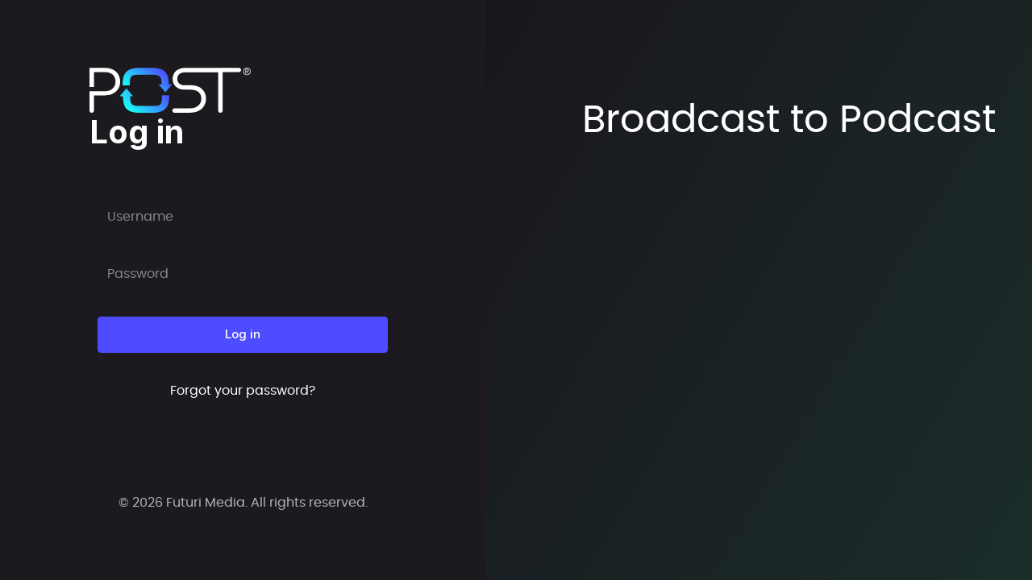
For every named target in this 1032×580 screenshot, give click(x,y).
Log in (242, 334)
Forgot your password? (242, 390)
